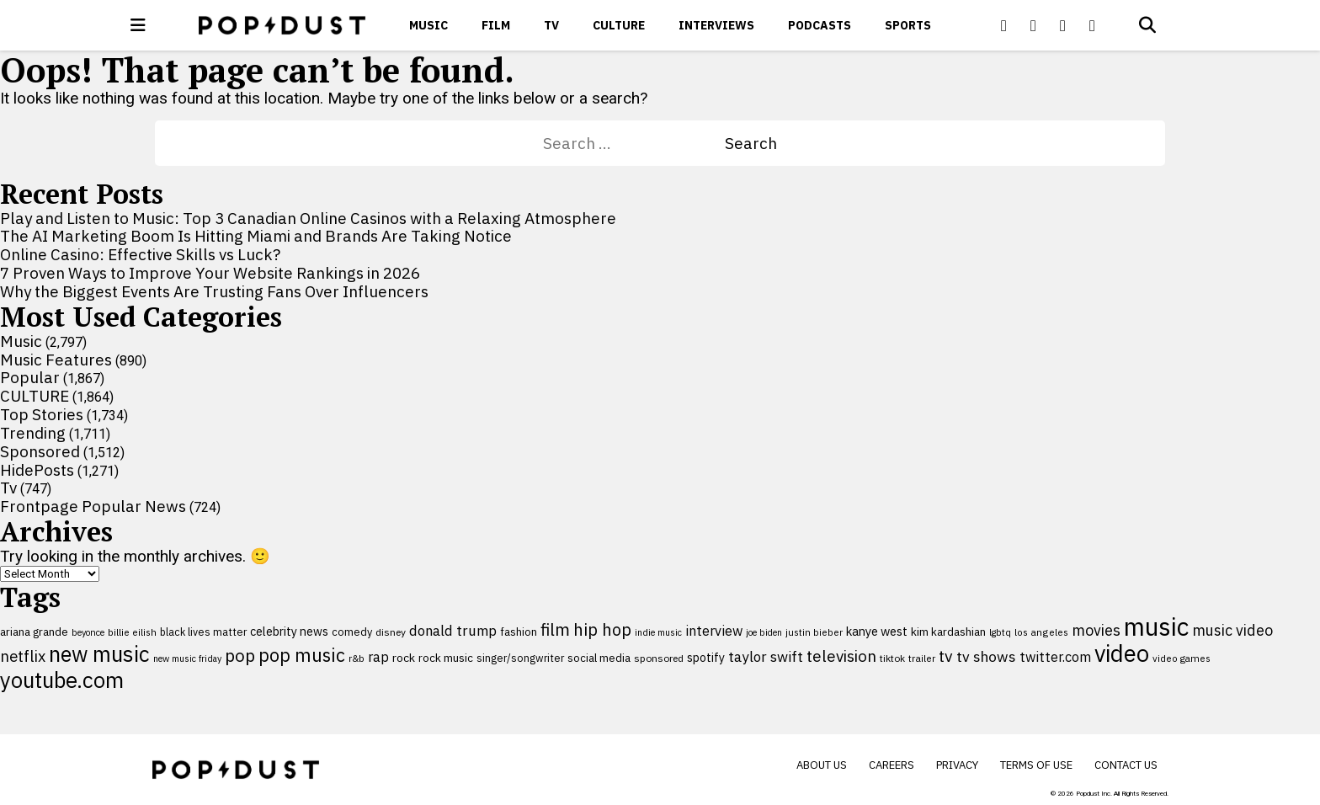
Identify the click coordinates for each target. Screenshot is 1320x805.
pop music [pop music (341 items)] (301, 655)
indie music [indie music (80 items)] (658, 632)
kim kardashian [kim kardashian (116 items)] (948, 631)
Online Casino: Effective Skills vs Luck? (140, 254)
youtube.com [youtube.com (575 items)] (62, 680)
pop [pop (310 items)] (240, 655)
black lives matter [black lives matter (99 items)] (203, 631)
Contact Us (1126, 765)
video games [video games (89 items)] (1181, 658)
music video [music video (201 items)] (1232, 630)
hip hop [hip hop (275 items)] (602, 629)
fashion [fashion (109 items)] (518, 632)
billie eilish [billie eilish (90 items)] (132, 632)
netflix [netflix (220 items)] (22, 656)
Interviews (716, 25)
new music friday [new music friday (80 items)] (187, 658)
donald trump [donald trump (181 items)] (453, 630)
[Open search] (1147, 25)
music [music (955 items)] (1156, 626)
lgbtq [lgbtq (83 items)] (1000, 632)
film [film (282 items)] (555, 629)
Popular (30, 377)
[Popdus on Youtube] (1063, 25)
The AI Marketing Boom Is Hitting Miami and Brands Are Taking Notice (256, 236)
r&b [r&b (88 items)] (357, 658)
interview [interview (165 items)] (713, 630)
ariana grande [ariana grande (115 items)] (34, 631)
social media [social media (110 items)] (599, 657)
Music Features (56, 359)
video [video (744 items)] (1121, 653)
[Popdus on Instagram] (1092, 25)
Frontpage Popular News (93, 506)
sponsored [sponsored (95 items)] (659, 658)
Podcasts (819, 25)
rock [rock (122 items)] (403, 657)
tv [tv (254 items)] (946, 655)
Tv (551, 25)
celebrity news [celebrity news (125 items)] (289, 631)
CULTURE (619, 25)
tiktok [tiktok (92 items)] (892, 658)
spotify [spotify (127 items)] (706, 657)
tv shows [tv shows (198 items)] (986, 656)
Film (496, 25)
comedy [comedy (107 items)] (352, 632)
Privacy (957, 765)
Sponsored (40, 451)
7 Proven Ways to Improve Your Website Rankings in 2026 (210, 273)
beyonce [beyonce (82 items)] (88, 632)
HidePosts (37, 470)
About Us (821, 765)
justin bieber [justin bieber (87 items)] (814, 632)
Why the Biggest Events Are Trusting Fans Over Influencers (214, 291)
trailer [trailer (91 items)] (921, 658)
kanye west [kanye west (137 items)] (877, 631)
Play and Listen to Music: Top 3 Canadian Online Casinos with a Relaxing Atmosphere (308, 218)
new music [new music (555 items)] (99, 654)
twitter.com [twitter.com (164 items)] (1055, 656)
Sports (908, 25)
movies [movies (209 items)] (1096, 630)
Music (428, 25)
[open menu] (138, 25)
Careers (891, 765)
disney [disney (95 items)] (390, 632)
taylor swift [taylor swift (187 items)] (765, 657)
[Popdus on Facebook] (1004, 25)
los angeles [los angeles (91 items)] (1041, 632)
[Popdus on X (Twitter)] (1033, 25)
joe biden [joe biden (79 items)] (764, 632)
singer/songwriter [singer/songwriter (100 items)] (520, 657)
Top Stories (41, 414)
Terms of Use (1036, 765)
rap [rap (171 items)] (378, 657)
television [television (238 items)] (841, 656)
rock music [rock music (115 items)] (445, 657)
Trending (33, 433)
